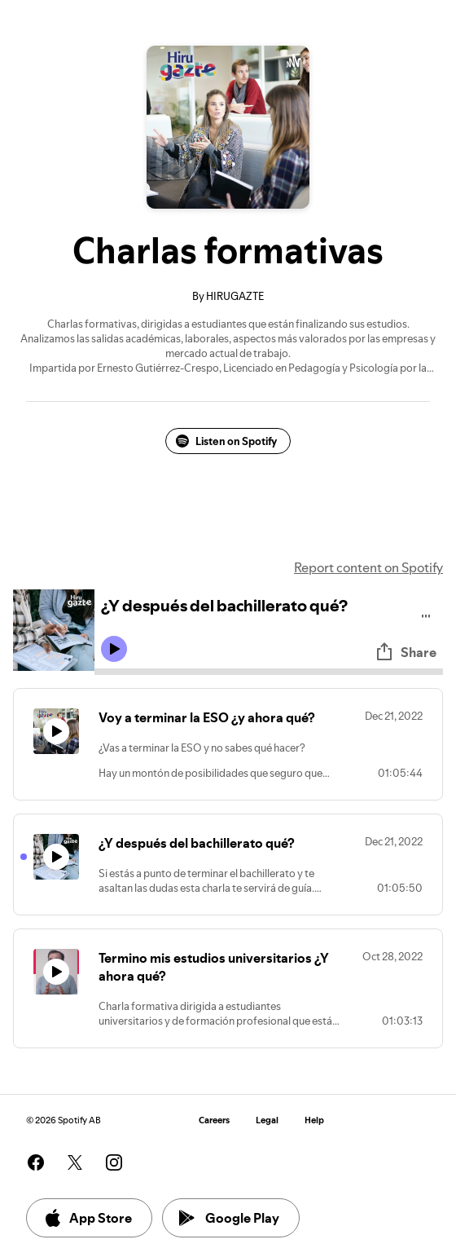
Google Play (229, 1218)
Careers (214, 1120)
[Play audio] (426, 613)
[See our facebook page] (36, 1162)
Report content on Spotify (368, 567)
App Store (87, 1218)
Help (314, 1120)
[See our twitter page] (75, 1162)
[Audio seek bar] (268, 671)
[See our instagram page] (114, 1162)
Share (405, 652)
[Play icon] (114, 649)
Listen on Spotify (226, 441)
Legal (267, 1120)
